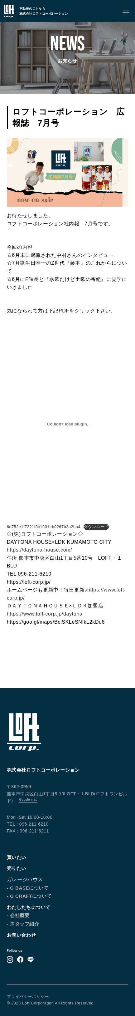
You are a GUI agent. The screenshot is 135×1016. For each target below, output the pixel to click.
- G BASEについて (28, 888)
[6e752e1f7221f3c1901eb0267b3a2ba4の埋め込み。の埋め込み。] (67, 424)
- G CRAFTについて (29, 896)
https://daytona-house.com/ (39, 549)
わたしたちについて (29, 907)
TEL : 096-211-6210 (28, 824)
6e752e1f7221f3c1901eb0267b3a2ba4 (43, 526)
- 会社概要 (18, 915)
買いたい (16, 857)
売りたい (16, 868)
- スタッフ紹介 (23, 923)
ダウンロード (96, 526)
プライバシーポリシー (28, 996)
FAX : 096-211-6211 (28, 830)
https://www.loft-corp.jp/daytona (45, 613)
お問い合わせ (21, 935)
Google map (28, 799)
